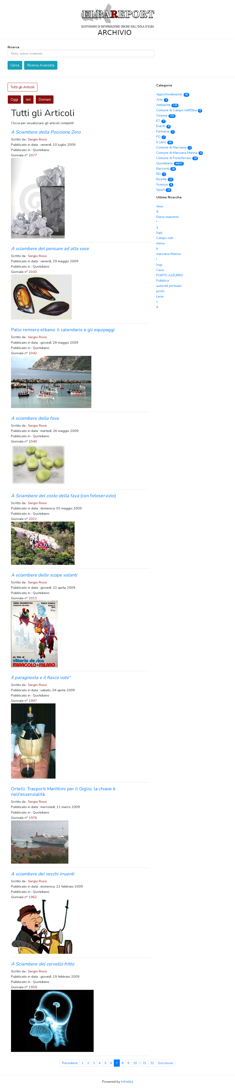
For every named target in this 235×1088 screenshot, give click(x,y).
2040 (33, 441)
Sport (163, 189)
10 (135, 1063)
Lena (159, 296)
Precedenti (70, 1063)
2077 (33, 155)
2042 (33, 353)
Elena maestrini (167, 216)
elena (160, 243)
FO (161, 136)
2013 (33, 598)
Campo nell (164, 238)
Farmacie (165, 131)
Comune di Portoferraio (177, 158)
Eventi (163, 126)
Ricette (164, 179)
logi (159, 264)
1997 (33, 700)
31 (144, 1063)
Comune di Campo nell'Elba (179, 110)
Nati (159, 232)
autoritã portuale (169, 285)
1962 (33, 897)
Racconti (166, 168)
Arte (162, 99)
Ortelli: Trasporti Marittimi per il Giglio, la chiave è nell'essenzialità (63, 791)
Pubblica (162, 280)
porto (160, 291)
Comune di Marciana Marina (179, 152)
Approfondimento (172, 94)
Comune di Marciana (174, 147)
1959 (33, 987)
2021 (33, 519)
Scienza (164, 184)
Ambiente (167, 105)
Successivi (165, 1063)
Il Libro (164, 142)
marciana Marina (168, 253)
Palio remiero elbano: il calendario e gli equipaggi (63, 330)
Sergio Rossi (37, 139)
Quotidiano (170, 163)
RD (161, 173)
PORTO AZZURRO (169, 275)
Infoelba (127, 1081)
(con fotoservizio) (63, 496)
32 (152, 1063)
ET (161, 120)
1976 (33, 817)
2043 (33, 271)
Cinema (166, 115)
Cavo (160, 270)
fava (159, 206)
